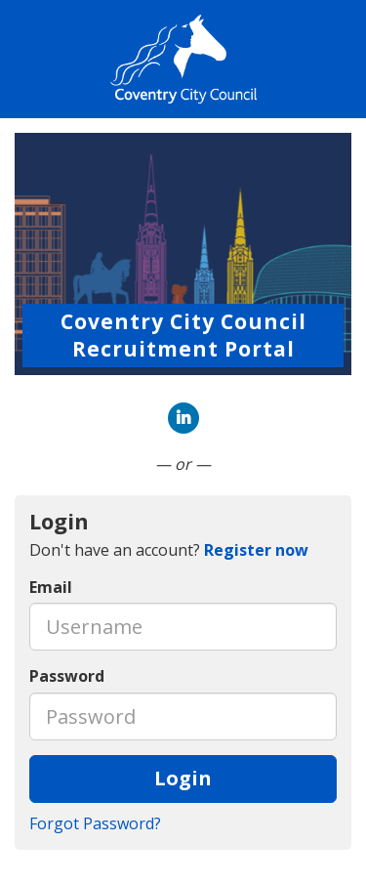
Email (50, 587)
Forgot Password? (95, 823)
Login (183, 778)
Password (66, 676)
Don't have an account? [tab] (168, 550)
